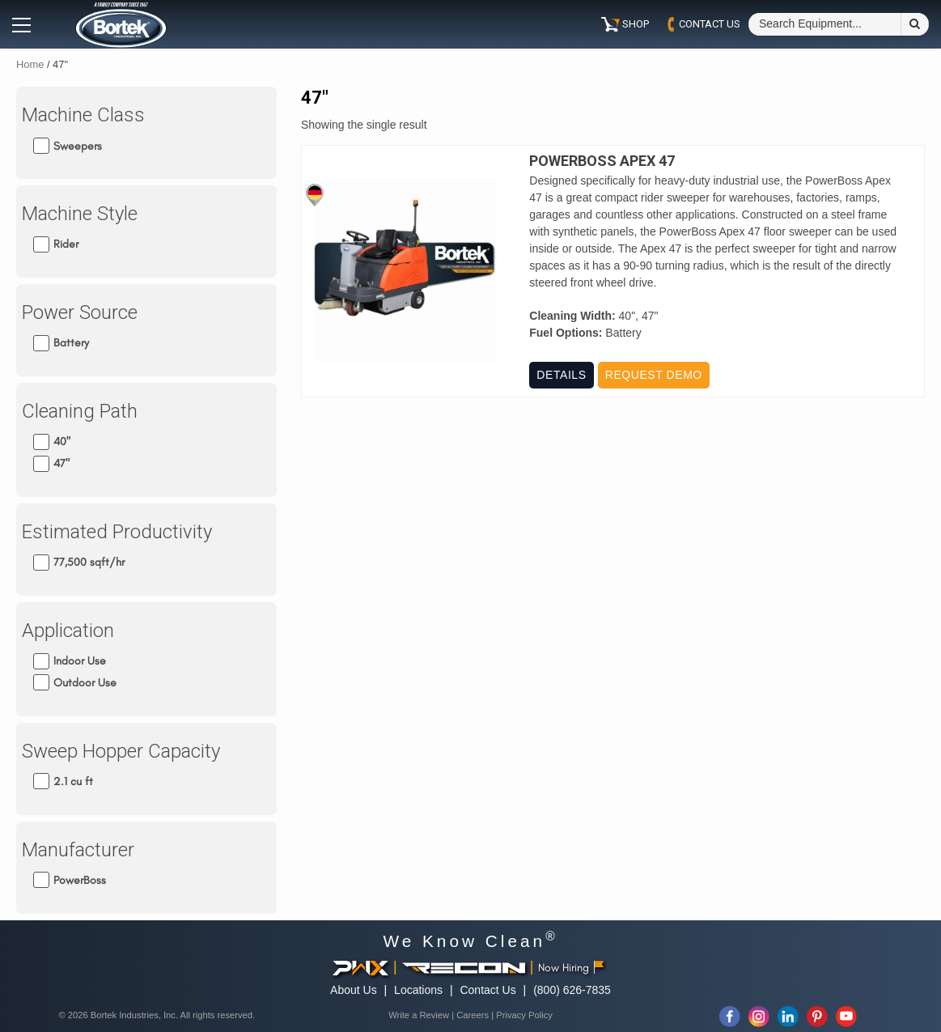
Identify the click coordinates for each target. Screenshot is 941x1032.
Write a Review (418, 1015)
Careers (472, 1015)
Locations (418, 989)
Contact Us (487, 989)
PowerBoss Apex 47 (602, 161)
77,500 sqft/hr (89, 562)
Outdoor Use (85, 683)
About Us (353, 989)
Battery (71, 343)
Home (30, 64)
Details (561, 374)
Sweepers (77, 145)
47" (61, 463)
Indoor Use (79, 661)
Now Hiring (571, 968)
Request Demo (653, 374)
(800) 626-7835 (572, 989)
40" (61, 441)
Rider (65, 244)
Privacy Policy (524, 1015)
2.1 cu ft (73, 781)
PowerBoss (79, 880)
